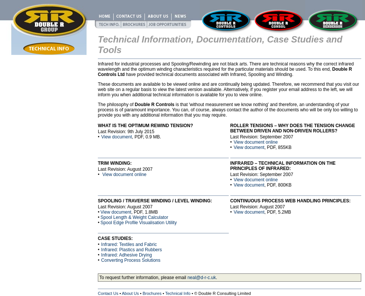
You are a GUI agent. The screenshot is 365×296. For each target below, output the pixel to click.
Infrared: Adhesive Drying (126, 255)
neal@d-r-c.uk (201, 277)
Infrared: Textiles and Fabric (129, 244)
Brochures (152, 293)
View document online (256, 142)
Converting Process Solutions (130, 260)
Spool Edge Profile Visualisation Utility (138, 222)
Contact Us (108, 293)
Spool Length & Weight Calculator (134, 217)
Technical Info (177, 293)
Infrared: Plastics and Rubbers (131, 249)
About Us (130, 293)
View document (116, 137)
